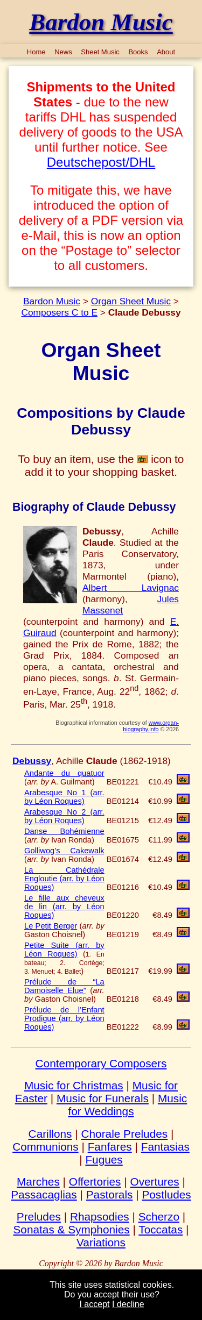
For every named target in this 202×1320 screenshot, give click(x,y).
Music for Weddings (127, 1104)
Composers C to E (59, 312)
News (63, 52)
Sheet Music (100, 52)
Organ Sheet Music (131, 301)
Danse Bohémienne (64, 831)
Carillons (50, 1134)
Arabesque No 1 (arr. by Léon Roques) (64, 796)
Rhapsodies (99, 1216)
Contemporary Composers (101, 1063)
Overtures (154, 1181)
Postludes (166, 1194)
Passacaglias (44, 1194)
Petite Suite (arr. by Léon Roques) (64, 949)
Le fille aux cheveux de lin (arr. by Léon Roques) (64, 906)
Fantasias (165, 1146)
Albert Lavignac (130, 587)
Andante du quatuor (64, 773)
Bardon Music (51, 301)
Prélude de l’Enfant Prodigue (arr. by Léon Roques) (64, 1018)
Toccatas (160, 1229)
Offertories (95, 1181)
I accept (94, 1304)
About (166, 52)
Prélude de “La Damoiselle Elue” (64, 986)
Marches (38, 1181)
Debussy (31, 760)
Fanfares (110, 1146)
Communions (45, 1146)
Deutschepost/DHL (101, 162)
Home (36, 52)
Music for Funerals (103, 1098)
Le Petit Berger (50, 926)
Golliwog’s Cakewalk (64, 850)
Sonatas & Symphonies (71, 1229)
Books (138, 52)
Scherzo (158, 1216)
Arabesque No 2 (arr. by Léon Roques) (64, 816)
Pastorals (109, 1194)
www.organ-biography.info (151, 725)
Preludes (39, 1216)
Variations (101, 1242)
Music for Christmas (73, 1085)
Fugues (103, 1159)
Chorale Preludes (124, 1134)
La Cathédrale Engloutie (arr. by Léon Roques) (64, 878)
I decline (128, 1304)
